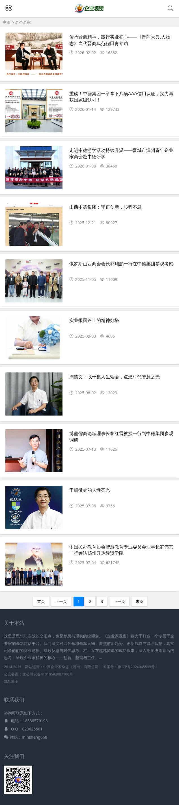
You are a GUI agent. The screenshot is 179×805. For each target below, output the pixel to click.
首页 (41, 601)
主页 (7, 22)
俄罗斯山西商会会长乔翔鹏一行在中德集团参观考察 (121, 263)
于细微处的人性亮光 (89, 490)
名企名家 (23, 22)
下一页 (119, 601)
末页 (139, 601)
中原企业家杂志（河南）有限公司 (70, 666)
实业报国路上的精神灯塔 (94, 320)
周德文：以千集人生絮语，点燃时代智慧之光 (114, 376)
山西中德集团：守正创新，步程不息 (105, 207)
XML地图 (11, 681)
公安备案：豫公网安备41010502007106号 (38, 674)
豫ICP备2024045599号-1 (138, 666)
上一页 (61, 601)
